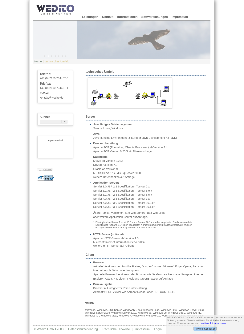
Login (158, 329)
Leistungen (90, 16)
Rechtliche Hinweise (116, 329)
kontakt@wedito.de (51, 97)
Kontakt (107, 16)
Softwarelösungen (154, 16)
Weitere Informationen (213, 323)
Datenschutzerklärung (83, 329)
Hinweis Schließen (205, 328)
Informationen (127, 16)
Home (38, 61)
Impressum (180, 16)
